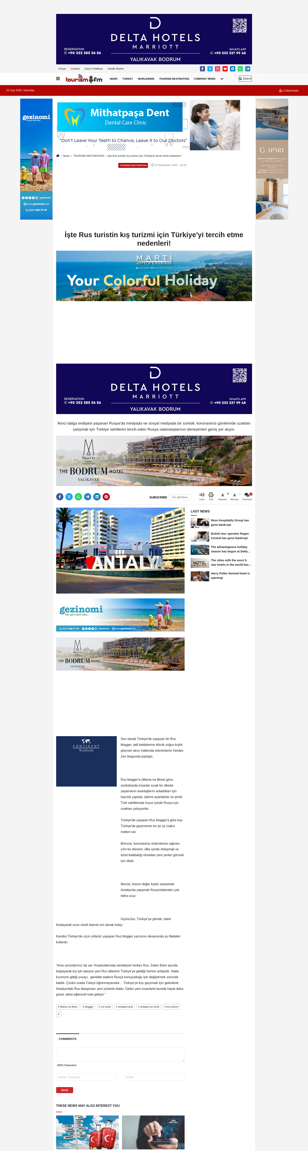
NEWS (114, 78)
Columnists (289, 90)
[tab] (67, 1038)
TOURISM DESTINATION (174, 78)
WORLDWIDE (146, 78)
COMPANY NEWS (204, 78)
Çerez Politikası (93, 68)
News (66, 155)
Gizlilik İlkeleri (116, 68)
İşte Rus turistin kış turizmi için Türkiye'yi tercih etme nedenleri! (144, 155)
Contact (75, 68)
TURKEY (127, 78)
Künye (62, 68)
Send (64, 1090)
